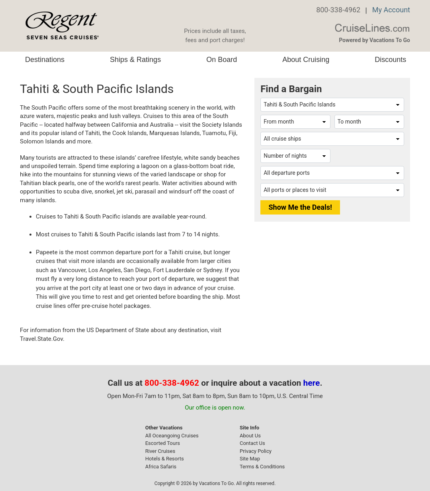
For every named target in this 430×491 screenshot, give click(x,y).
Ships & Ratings (135, 60)
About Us (250, 436)
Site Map (250, 459)
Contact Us (252, 443)
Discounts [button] (390, 60)
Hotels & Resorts (164, 459)
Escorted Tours (162, 443)
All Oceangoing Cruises (172, 436)
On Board (221, 60)
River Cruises (160, 451)
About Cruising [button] (305, 60)
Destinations (44, 60)
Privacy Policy (256, 451)
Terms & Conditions (262, 467)
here (311, 383)
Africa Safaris (160, 467)
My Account (391, 10)
